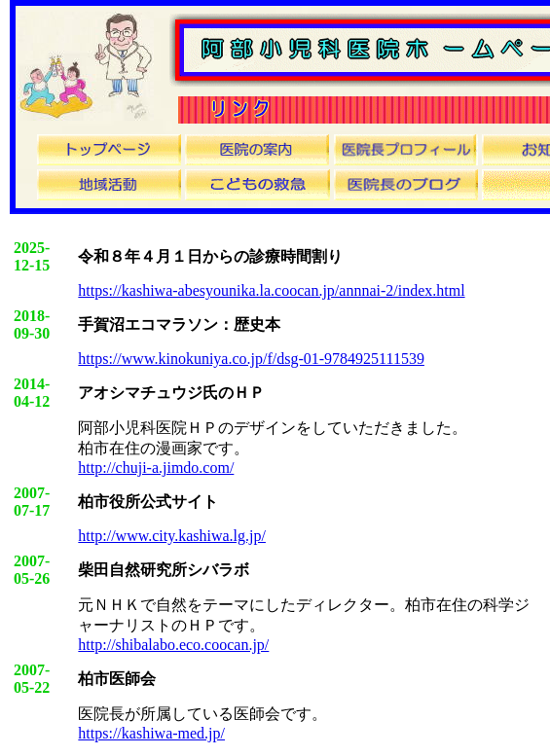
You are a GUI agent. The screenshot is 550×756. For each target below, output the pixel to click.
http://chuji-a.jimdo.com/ (156, 467)
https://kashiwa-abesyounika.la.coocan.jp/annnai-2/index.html (271, 290)
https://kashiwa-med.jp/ (151, 733)
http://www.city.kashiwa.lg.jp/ (172, 535)
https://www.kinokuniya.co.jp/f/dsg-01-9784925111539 (251, 358)
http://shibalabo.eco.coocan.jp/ (173, 644)
